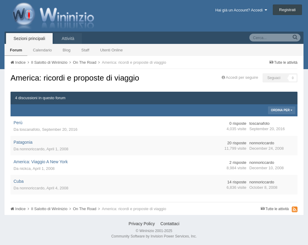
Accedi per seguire (242, 77)
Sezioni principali (29, 38)
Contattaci (169, 223)
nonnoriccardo (32, 149)
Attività (68, 38)
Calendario (42, 50)
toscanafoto (30, 129)
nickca (25, 168)
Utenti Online (111, 50)
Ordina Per (281, 110)
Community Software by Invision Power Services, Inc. (154, 236)
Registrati (287, 10)
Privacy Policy (142, 223)
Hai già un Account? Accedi (241, 10)
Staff (85, 50)
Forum (16, 50)
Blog (66, 50)
